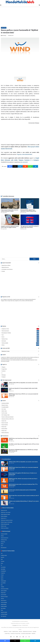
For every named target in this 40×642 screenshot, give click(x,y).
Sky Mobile (3, 569)
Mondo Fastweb (5, 422)
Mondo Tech (4, 430)
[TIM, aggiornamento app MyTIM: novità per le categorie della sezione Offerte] (30, 220)
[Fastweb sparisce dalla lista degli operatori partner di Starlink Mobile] (4, 491)
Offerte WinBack (4, 516)
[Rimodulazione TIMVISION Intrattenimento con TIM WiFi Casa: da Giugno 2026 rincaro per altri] (4, 451)
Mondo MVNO (4, 428)
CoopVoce (3, 573)
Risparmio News (5, 405)
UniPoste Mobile (4, 614)
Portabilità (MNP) (5, 407)
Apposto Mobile (4, 612)
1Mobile (2, 586)
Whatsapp (4, 374)
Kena (2, 563)
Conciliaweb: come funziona (7, 269)
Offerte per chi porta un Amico (7, 520)
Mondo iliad (4, 426)
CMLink (2, 598)
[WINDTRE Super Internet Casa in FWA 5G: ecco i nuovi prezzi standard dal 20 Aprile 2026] (4, 395)
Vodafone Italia (4, 555)
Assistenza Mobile (5, 403)
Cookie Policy (7, 633)
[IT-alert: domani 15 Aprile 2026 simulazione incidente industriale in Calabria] (10, 203)
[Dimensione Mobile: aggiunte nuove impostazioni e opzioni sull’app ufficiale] (30, 203)
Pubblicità (33, 633)
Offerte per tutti (4, 510)
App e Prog (4, 27)
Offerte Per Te (3, 518)
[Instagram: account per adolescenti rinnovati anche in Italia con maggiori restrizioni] (10, 220)
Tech (3, 334)
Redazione (6, 631)
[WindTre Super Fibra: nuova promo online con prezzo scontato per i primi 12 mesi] (4, 497)
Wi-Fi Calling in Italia (5, 414)
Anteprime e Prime (5, 328)
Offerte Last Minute (4, 528)
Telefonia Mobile (5, 342)
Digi (1, 584)
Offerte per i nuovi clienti (5, 512)
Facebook (26, 160)
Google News (4, 369)
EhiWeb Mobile (4, 606)
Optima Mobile (4, 590)
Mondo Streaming (5, 432)
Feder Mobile (3, 580)
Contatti (3, 271)
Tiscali (2, 575)
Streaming (3, 541)
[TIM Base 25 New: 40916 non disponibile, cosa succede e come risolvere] (4, 384)
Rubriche (20, 631)
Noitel (2, 576)
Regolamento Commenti (27, 631)
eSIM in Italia (4, 411)
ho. (1, 565)
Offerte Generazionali (5, 524)
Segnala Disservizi (5, 267)
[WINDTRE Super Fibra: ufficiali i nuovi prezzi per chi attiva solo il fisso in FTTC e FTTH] (4, 480)
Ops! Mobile (3, 608)
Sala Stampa (4, 35)
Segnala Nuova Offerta (6, 265)
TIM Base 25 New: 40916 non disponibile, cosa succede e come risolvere (23, 382)
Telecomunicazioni (5, 330)
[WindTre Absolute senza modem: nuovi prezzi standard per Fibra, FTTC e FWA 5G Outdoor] (4, 486)
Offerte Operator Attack (5, 514)
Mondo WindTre (5, 424)
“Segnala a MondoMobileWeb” (24, 154)
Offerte (3, 344)
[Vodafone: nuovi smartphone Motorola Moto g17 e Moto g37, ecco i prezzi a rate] (4, 503)
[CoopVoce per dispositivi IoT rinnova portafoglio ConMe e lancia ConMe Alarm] (4, 390)
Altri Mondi (4, 340)
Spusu (2, 578)
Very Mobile (3, 567)
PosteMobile (3, 571)
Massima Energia (4, 596)
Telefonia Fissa (5, 338)
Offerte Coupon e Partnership (6, 522)
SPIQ (2, 610)
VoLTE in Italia (4, 412)
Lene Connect (3, 594)
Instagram (36, 160)
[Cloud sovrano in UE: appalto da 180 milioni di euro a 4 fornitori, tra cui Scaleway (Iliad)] (4, 474)
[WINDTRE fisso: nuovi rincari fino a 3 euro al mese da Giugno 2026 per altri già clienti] (4, 440)
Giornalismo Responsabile (26, 633)
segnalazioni (29, 358)
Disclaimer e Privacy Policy (15, 633)
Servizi (3, 336)
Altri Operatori (3, 616)
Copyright (14, 625)
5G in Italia (4, 409)
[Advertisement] (20, 17)
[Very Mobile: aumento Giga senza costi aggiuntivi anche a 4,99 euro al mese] (4, 445)
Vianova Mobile (4, 602)
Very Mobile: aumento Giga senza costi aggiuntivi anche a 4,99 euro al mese (24, 444)
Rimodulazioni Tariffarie (6, 332)
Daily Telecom (3, 600)
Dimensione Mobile (4, 588)
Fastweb (2, 561)
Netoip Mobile (3, 604)
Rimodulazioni (3, 547)
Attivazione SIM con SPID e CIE (8, 418)
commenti (25, 162)
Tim (1, 553)
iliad (2, 559)
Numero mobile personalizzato (7, 416)
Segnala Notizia (15, 631)
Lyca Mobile (3, 582)
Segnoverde (3, 592)
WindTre (2, 557)
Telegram (20, 160)
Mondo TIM (4, 420)
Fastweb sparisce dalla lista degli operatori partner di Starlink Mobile (22, 489)
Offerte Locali (3, 526)
